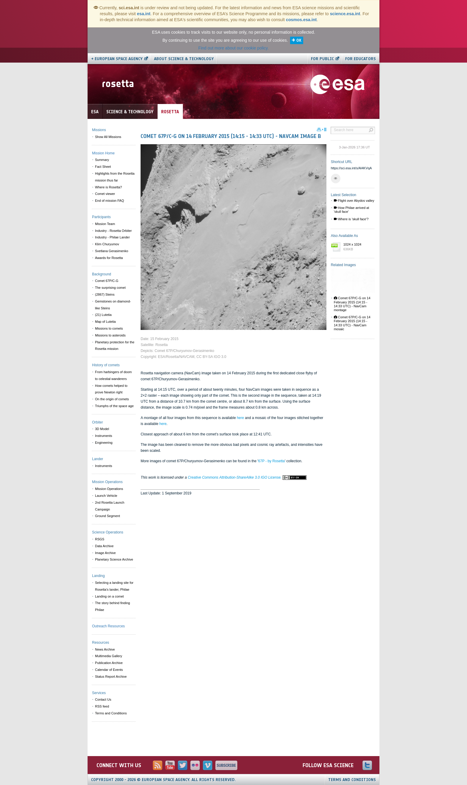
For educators (360, 58)
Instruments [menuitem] (103, 436)
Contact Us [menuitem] (103, 699)
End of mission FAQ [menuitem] (109, 200)
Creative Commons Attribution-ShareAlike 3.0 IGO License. (247, 477)
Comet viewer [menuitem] (105, 194)
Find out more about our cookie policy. (233, 48)
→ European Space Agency (117, 58)
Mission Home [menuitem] (103, 153)
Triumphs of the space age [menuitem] (114, 406)
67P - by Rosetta (271, 461)
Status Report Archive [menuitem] (111, 676)
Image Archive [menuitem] (105, 553)
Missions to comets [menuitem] (109, 328)
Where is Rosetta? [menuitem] (108, 187)
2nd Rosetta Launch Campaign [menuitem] (109, 506)
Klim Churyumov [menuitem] (107, 244)
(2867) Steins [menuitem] (104, 294)
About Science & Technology (184, 58)
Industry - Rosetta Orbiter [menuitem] (113, 230)
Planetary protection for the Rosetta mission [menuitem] (114, 345)
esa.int (143, 13)
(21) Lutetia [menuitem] (103, 315)
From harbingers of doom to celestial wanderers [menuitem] (113, 375)
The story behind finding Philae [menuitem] (112, 606)
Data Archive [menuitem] (104, 546)
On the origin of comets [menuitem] (112, 399)
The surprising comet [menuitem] (110, 287)
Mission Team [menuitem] (105, 224)
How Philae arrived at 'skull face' (351, 209)
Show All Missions (108, 137)
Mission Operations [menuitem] (109, 489)
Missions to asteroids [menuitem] (110, 335)
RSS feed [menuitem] (102, 706)
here (240, 418)
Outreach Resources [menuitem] (108, 626)
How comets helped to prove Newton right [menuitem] (111, 389)
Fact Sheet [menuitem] (103, 166)
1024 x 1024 (357, 247)
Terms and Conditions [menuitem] (111, 713)
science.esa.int (345, 13)
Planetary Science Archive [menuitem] (114, 559)
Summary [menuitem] (102, 160)
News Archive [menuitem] (105, 649)
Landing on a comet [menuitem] (109, 596)
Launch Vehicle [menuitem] (106, 495)
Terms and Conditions (352, 779)
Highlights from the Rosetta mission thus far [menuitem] (115, 177)
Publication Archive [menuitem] (109, 663)
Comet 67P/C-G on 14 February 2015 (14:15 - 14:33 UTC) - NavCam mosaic (352, 323)
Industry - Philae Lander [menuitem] (112, 237)
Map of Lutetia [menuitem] (105, 321)
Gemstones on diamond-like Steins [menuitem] (113, 305)
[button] (335, 178)
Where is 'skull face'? (351, 219)
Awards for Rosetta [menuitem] (109, 258)
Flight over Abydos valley (354, 200)
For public (322, 58)
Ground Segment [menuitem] (107, 516)
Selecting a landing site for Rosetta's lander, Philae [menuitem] (114, 586)
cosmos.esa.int (301, 19)
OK (298, 40)
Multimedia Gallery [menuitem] (108, 656)
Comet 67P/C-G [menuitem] (106, 281)
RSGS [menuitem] (99, 539)
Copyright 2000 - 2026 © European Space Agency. (163, 779)
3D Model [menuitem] (102, 429)
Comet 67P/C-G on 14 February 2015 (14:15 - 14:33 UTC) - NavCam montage (352, 304)
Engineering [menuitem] (104, 442)
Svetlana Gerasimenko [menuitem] (111, 251)
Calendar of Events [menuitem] (109, 669)
